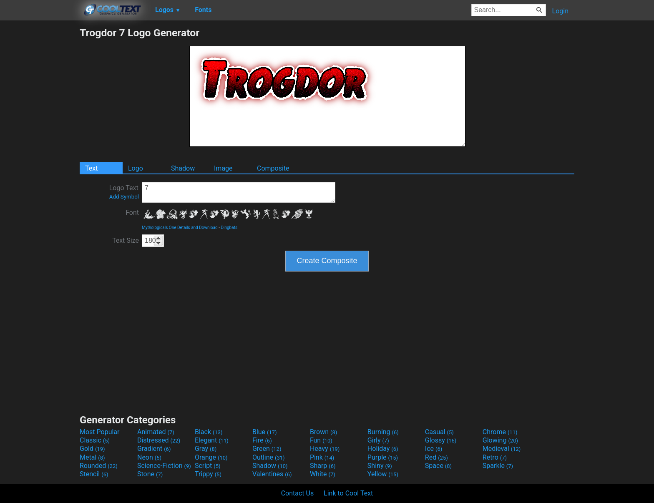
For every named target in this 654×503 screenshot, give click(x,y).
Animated (155, 432)
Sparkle (498, 466)
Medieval (502, 449)
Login (560, 11)
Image (223, 168)
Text (91, 168)
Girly (378, 440)
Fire (262, 440)
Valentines (272, 474)
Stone (150, 474)
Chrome (500, 432)
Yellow (382, 474)
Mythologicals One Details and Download (180, 227)
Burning (383, 432)
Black (209, 432)
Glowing (500, 440)
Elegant (212, 440)
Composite (273, 168)
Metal (92, 457)
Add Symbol (124, 197)
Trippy (208, 474)
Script (208, 466)
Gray (205, 449)
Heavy (325, 449)
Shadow (183, 168)
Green (267, 449)
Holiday (382, 449)
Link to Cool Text (348, 493)
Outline (268, 457)
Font (132, 212)
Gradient (154, 449)
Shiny (379, 466)
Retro (495, 457)
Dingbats (229, 227)
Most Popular (100, 432)
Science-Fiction (164, 466)
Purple (382, 457)
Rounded (99, 466)
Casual (439, 432)
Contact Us (297, 493)
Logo (135, 168)
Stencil (94, 474)
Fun (321, 440)
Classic (95, 440)
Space (438, 466)
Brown (323, 432)
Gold (92, 449)
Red (436, 457)
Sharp (323, 466)
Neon (149, 457)
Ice (433, 449)
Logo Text (124, 192)
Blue (264, 432)
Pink (322, 457)
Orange (211, 457)
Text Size (125, 240)
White (322, 474)
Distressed (158, 440)
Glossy (441, 440)
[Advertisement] (39, 152)
